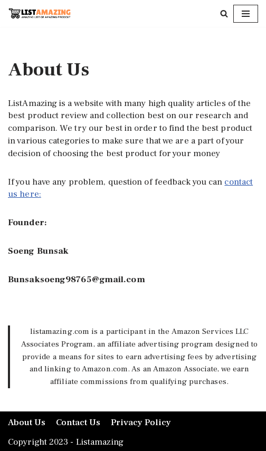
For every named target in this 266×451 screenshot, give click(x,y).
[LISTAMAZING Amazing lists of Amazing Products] (39, 13)
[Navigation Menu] (245, 14)
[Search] (224, 13)
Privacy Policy (141, 422)
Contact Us (78, 422)
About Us (26, 422)
